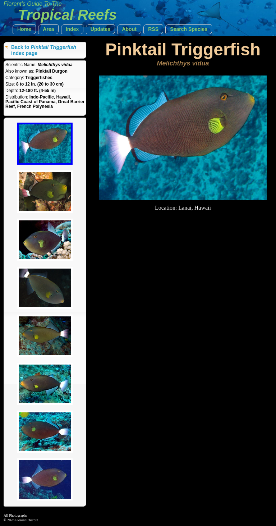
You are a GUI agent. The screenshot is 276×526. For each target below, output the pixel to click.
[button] (24, 29)
